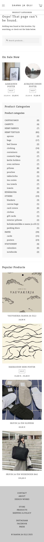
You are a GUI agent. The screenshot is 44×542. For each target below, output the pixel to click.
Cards (9, 236)
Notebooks (12, 252)
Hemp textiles (12, 132)
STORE (22, 507)
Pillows (10, 168)
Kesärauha (11, 192)
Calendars (11, 248)
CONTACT (22, 493)
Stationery (11, 244)
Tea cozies (12, 180)
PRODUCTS (22, 510)
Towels (10, 188)
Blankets (11, 200)
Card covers (12, 208)
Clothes (10, 212)
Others (8, 196)
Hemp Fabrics (12, 128)
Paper (8, 232)
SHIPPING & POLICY (22, 513)
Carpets (9, 124)
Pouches (11, 172)
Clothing (11, 148)
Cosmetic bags (13, 156)
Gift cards (11, 216)
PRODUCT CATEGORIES (22, 12)
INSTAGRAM (22, 521)
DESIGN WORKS (22, 499)
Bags (9, 140)
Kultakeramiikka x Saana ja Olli (21, 224)
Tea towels (12, 184)
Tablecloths (12, 176)
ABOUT (22, 496)
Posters (10, 240)
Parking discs (13, 228)
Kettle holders (13, 160)
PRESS (22, 527)
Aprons (10, 136)
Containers (12, 152)
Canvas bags (12, 120)
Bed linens (12, 144)
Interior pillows (14, 220)
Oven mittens (13, 164)
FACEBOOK (22, 524)
